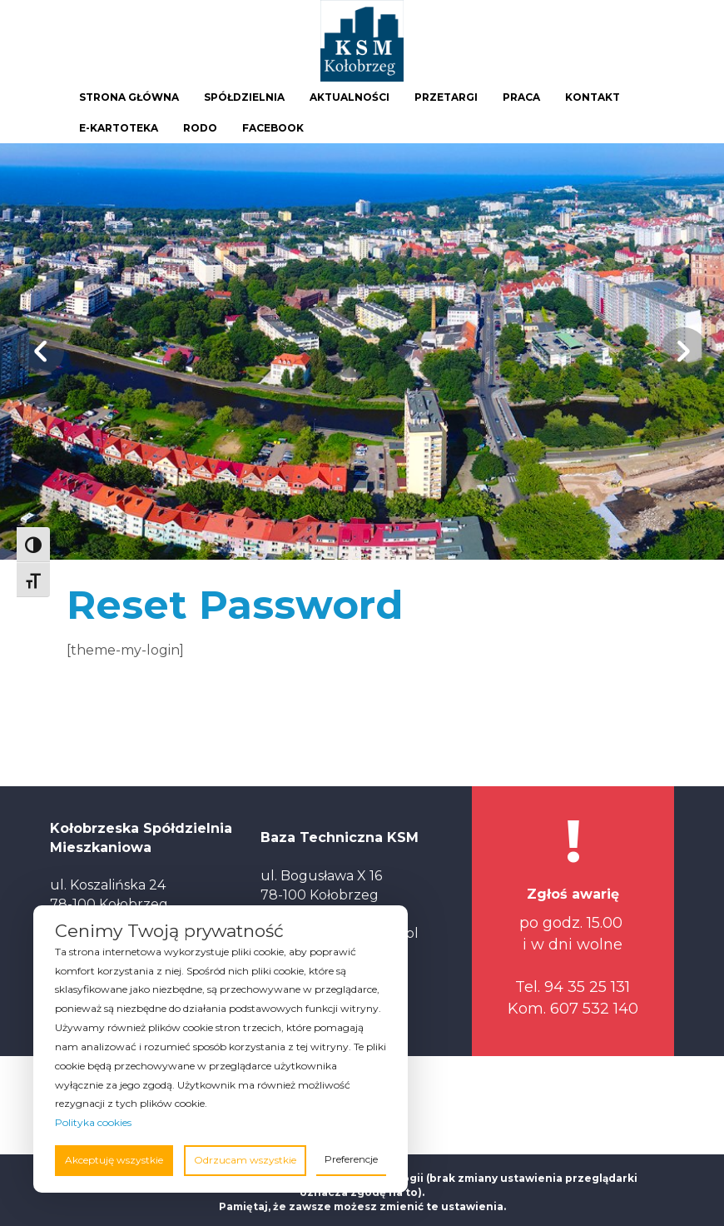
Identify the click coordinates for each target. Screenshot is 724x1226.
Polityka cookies (93, 1122)
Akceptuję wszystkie (114, 1160)
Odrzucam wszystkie (245, 1160)
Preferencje (351, 1159)
